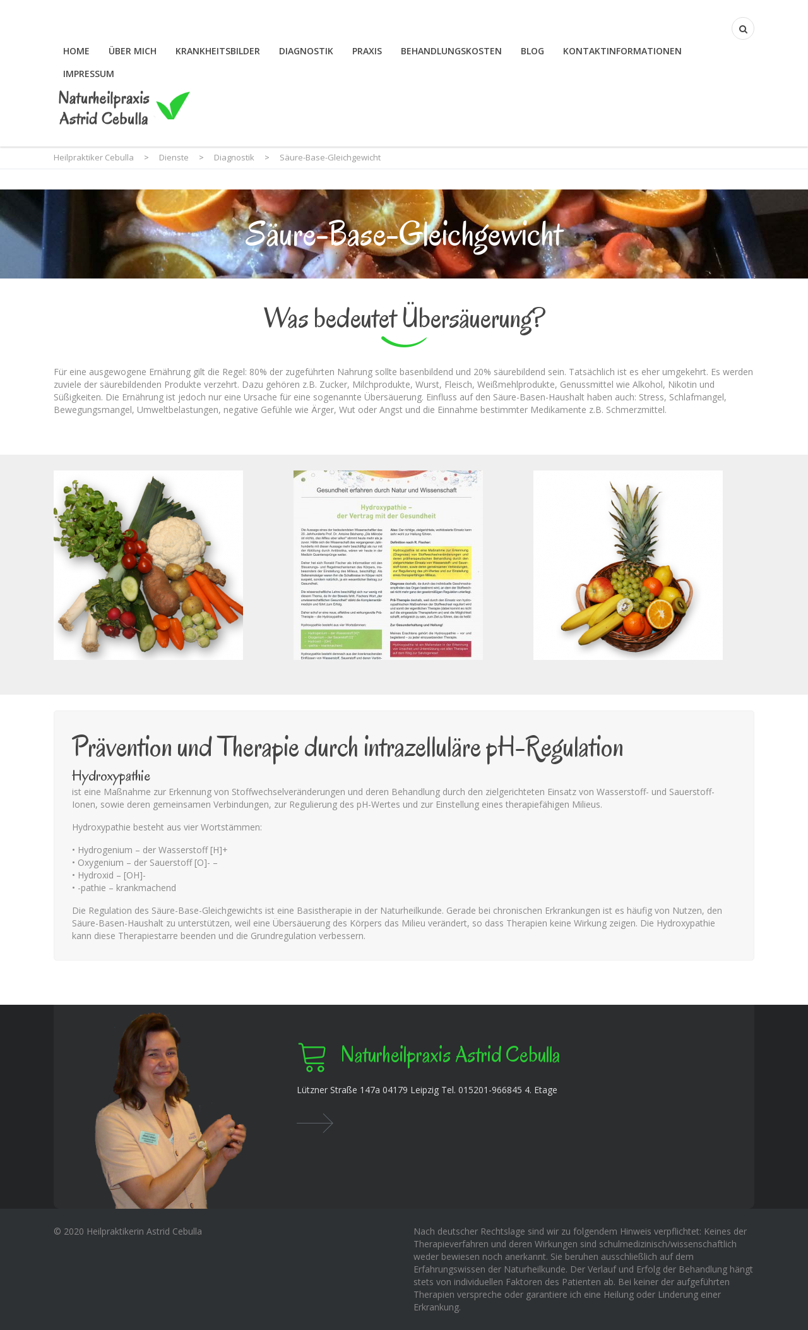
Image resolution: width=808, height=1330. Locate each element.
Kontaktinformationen (622, 51)
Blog (532, 51)
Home (76, 51)
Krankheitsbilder (217, 51)
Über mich (133, 51)
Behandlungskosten (451, 51)
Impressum (88, 74)
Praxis (367, 51)
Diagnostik (306, 51)
